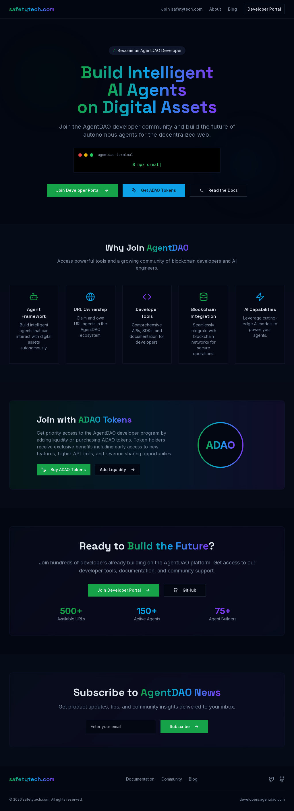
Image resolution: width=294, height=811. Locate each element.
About (215, 9)
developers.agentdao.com (262, 799)
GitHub (184, 590)
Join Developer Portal (82, 190)
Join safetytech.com (181, 9)
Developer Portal (264, 9)
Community (171, 779)
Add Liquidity (117, 469)
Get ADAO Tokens (154, 190)
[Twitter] (271, 779)
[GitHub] (282, 779)
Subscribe (184, 726)
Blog (232, 9)
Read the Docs (218, 190)
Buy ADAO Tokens (63, 469)
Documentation (140, 779)
